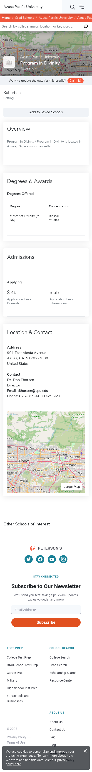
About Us (56, 722)
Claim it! (75, 81)
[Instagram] (63, 559)
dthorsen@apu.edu (33, 390)
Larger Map (72, 486)
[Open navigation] (81, 6)
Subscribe (46, 622)
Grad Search (58, 665)
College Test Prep (19, 657)
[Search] (72, 6)
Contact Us (57, 729)
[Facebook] (40, 559)
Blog (53, 745)
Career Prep (15, 673)
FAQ (52, 737)
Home (6, 18)
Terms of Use (16, 742)
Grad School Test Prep (22, 665)
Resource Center (61, 680)
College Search (60, 657)
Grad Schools (24, 18)
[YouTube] (52, 559)
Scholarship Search (63, 673)
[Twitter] (29, 559)
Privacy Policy (16, 737)
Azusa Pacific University (56, 18)
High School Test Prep (22, 688)
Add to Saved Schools (46, 112)
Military (12, 680)
